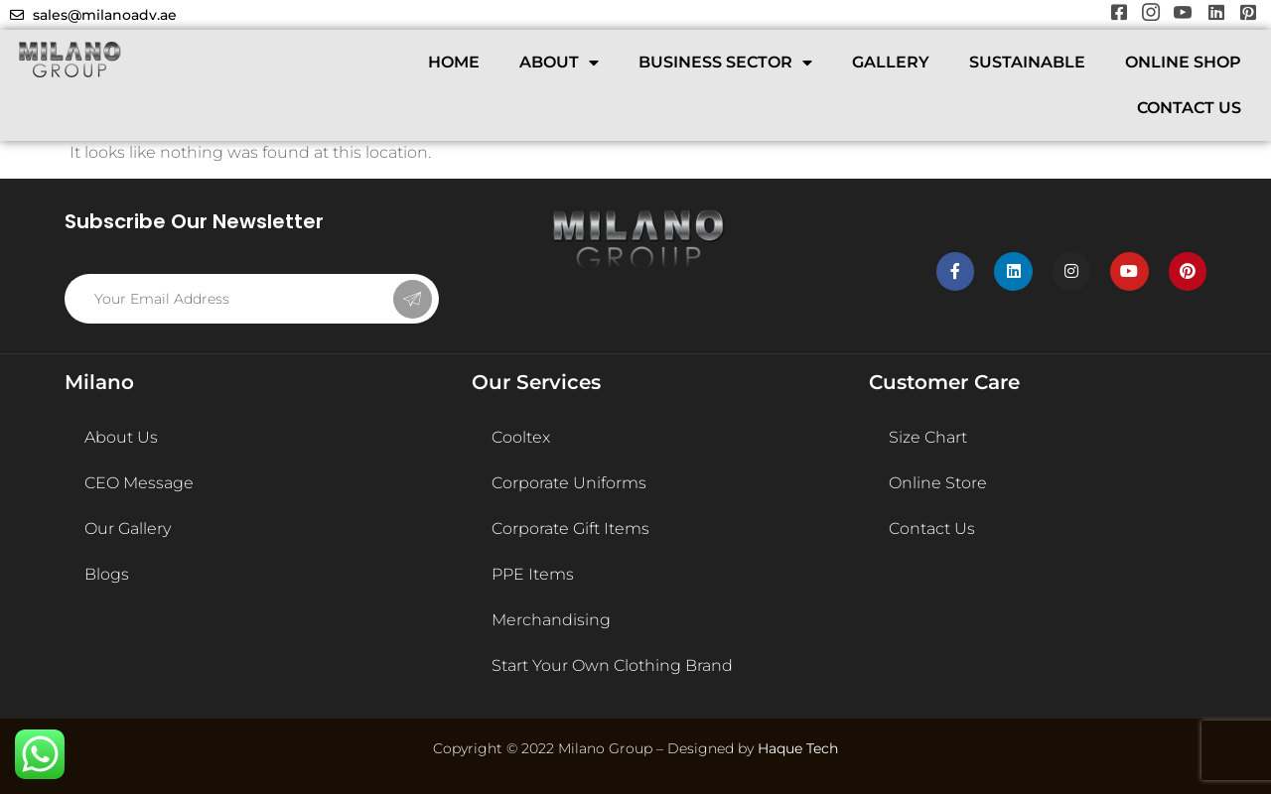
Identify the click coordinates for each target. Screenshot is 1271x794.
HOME (454, 62)
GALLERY (890, 62)
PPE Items (533, 574)
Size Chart (928, 437)
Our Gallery (127, 528)
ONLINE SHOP (1183, 62)
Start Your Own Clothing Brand (612, 665)
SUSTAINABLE (1027, 62)
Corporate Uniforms (569, 482)
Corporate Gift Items (570, 528)
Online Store (938, 482)
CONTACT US (1189, 107)
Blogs (106, 574)
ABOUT (559, 62)
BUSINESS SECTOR (725, 62)
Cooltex (521, 437)
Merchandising (551, 619)
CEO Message (139, 482)
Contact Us (932, 528)
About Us (121, 437)
